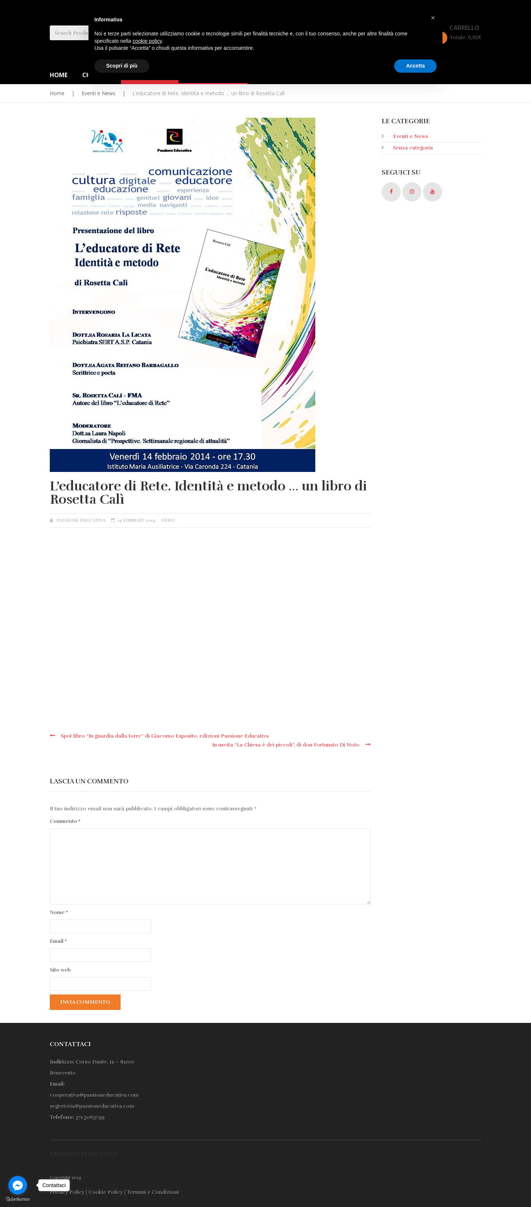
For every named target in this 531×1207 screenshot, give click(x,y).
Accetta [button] (415, 66)
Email (58, 941)
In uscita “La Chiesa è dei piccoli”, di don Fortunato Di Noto (286, 745)
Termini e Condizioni (153, 1192)
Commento (65, 821)
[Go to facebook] (17, 1185)
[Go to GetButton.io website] (18, 1199)
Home (57, 93)
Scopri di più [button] (122, 66)
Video (168, 520)
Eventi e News (98, 93)
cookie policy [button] (147, 41)
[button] (433, 18)
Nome (59, 912)
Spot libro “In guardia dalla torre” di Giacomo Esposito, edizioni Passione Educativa (165, 736)
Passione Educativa (81, 520)
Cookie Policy (105, 1192)
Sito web (60, 970)
